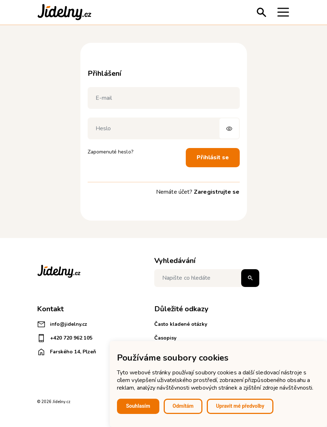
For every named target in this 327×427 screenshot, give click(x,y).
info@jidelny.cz (62, 324)
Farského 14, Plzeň (66, 352)
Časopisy (165, 337)
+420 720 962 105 (64, 338)
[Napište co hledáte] (206, 278)
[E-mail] (164, 98)
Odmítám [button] (183, 406)
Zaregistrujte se (216, 192)
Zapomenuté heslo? (110, 151)
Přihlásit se (213, 157)
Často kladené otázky (180, 324)
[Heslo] (164, 128)
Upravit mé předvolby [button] (240, 406)
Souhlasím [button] (138, 406)
